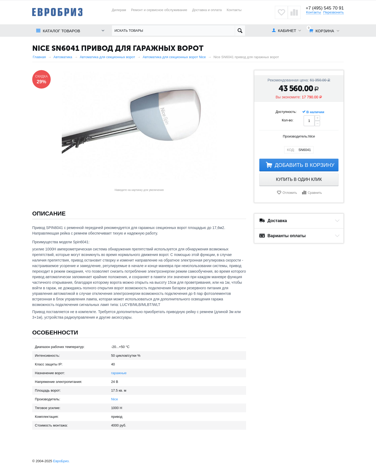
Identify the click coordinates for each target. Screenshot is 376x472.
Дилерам (119, 10)
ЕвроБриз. (61, 461)
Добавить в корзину (304, 165)
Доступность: (286, 112)
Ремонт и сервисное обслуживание (159, 10)
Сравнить (315, 193)
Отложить (290, 193)
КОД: (291, 150)
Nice (114, 399)
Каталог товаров (61, 31)
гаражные (119, 373)
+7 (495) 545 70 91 (325, 8)
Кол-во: (287, 120)
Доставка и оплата (207, 10)
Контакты (234, 10)
